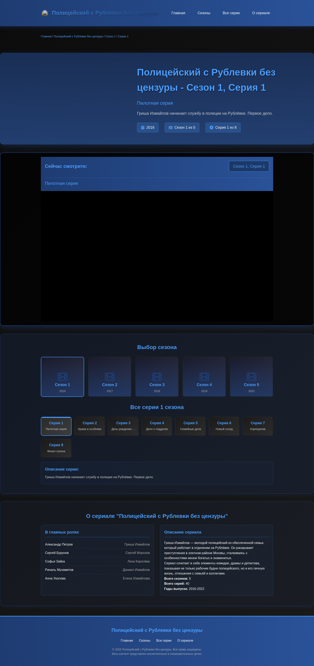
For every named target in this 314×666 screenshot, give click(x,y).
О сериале (261, 13)
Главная (178, 13)
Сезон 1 (110, 36)
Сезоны (204, 13)
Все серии (231, 13)
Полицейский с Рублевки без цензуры (78, 36)
